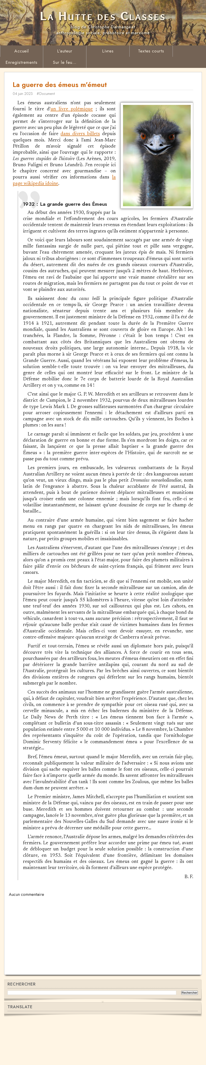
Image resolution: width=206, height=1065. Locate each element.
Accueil (21, 51)
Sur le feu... (64, 62)
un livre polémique (71, 110)
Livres (108, 51)
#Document (51, 95)
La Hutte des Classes (103, 15)
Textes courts (151, 51)
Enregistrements (21, 62)
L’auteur (65, 51)
